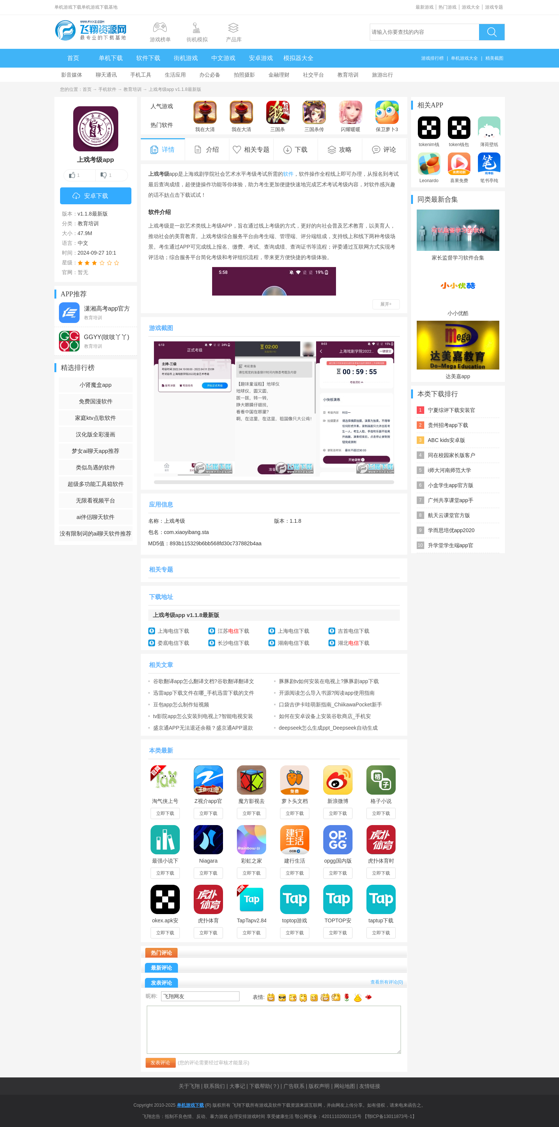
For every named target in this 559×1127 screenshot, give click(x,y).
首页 (73, 58)
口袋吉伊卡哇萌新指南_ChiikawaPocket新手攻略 (330, 705)
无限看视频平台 (95, 500)
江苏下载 (233, 631)
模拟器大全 (298, 58)
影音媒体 (71, 75)
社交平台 (313, 75)
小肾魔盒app (95, 385)
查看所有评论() (387, 982)
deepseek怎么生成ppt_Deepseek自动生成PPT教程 (328, 728)
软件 (288, 174)
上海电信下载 (173, 631)
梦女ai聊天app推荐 (95, 451)
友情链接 (369, 1086)
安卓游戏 (261, 58)
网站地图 (344, 1086)
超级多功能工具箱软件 (96, 484)
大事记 (237, 1086)
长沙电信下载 (233, 643)
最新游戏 (425, 7)
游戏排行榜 (432, 58)
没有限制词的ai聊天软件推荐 (96, 533)
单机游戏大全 (464, 58)
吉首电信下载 (353, 631)
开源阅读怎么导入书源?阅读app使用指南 (327, 693)
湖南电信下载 (293, 643)
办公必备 (209, 75)
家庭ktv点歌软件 (95, 418)
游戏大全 (471, 7)
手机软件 (107, 89)
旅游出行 (382, 75)
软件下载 (148, 58)
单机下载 (111, 58)
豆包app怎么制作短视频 (181, 705)
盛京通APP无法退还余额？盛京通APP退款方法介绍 (203, 728)
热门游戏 (447, 7)
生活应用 (175, 75)
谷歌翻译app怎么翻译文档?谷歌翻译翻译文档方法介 (203, 681)
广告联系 (293, 1086)
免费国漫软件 (96, 401)
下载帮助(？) (264, 1086)
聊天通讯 (106, 75)
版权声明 (319, 1086)
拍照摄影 (244, 75)
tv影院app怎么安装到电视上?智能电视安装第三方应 (203, 716)
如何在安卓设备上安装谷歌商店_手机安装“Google (325, 716)
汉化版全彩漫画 (95, 434)
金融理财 (278, 75)
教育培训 (348, 75)
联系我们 (214, 1086)
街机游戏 (186, 58)
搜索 (492, 32)
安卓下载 (90, 196)
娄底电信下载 (173, 643)
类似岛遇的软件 (95, 467)
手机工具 (140, 75)
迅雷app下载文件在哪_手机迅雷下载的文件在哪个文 (203, 693)
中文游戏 (223, 58)
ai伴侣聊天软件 (96, 517)
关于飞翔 (189, 1086)
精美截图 (494, 58)
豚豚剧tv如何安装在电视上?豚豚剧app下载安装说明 (329, 681)
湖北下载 (353, 643)
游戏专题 (494, 7)
